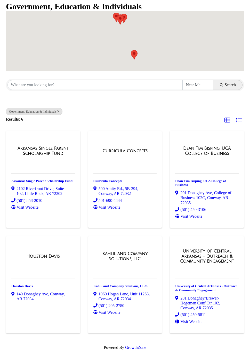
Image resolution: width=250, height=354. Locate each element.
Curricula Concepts (107, 181)
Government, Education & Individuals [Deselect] (34, 111)
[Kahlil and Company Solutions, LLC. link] (125, 256)
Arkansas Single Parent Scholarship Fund (41, 181)
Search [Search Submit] (228, 85)
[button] (134, 55)
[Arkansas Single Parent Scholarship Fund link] (43, 151)
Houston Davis (22, 286)
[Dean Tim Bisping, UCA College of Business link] (207, 151)
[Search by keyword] (95, 85)
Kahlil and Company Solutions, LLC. (120, 286)
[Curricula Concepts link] (125, 151)
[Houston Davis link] (43, 256)
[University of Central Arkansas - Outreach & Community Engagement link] (207, 256)
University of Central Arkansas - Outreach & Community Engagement (206, 288)
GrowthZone (135, 347)
